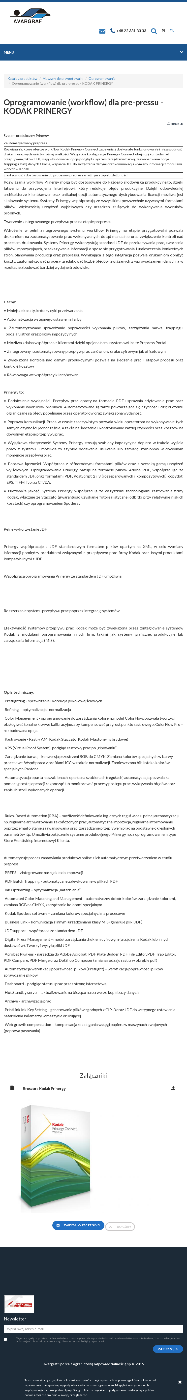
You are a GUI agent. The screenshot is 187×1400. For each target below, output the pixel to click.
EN (172, 30)
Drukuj (175, 124)
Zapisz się (168, 1349)
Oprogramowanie (102, 78)
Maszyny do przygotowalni (63, 78)
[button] (154, 30)
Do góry (120, 1227)
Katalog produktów (22, 78)
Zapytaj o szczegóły (78, 1225)
